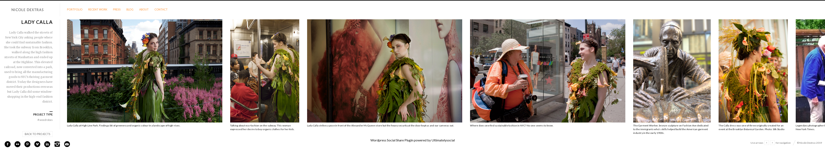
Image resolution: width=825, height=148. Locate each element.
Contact (161, 9)
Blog (129, 9)
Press (117, 9)
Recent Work (97, 9)
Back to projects (37, 134)
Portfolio (74, 9)
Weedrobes (45, 119)
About (144, 9)
